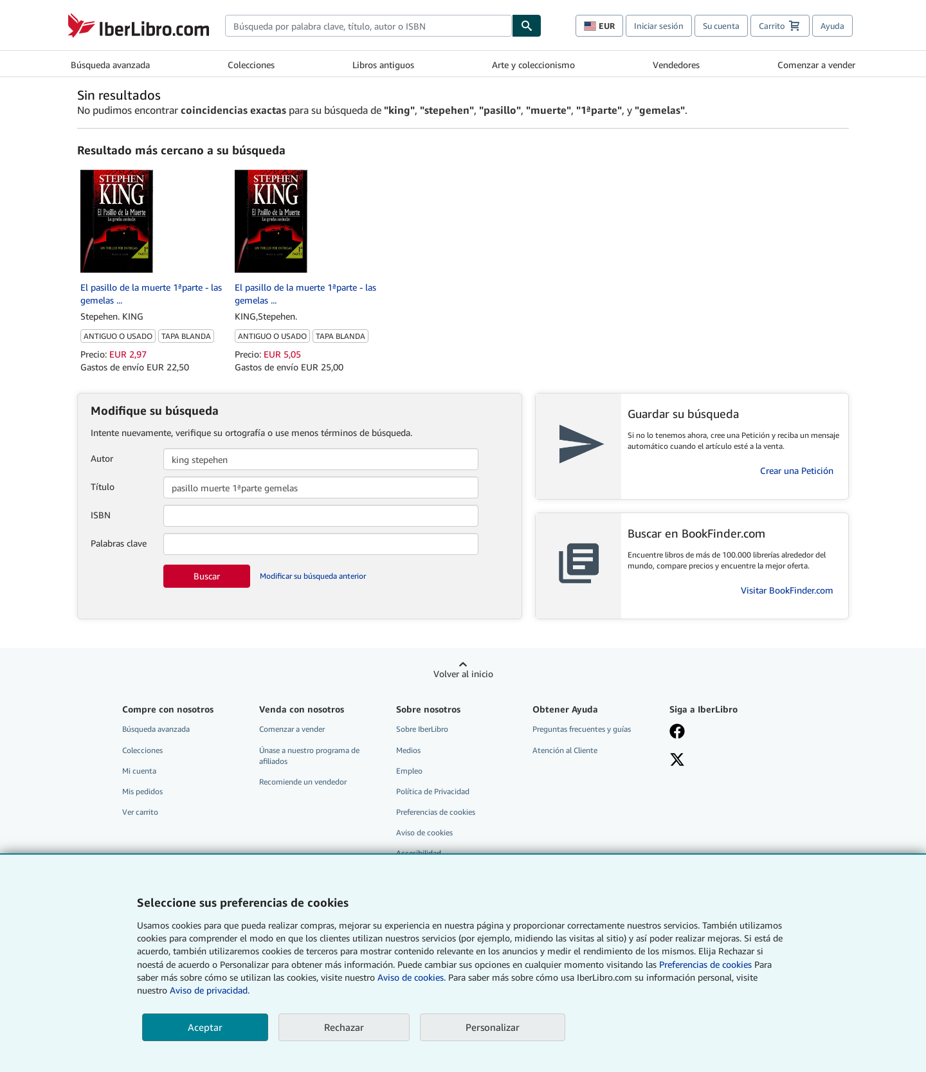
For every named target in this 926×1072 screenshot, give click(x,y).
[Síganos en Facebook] (728, 732)
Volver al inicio (463, 673)
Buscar (207, 575)
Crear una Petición (796, 470)
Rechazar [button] (344, 1027)
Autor (102, 458)
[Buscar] (527, 26)
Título (102, 486)
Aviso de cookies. (411, 977)
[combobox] (368, 26)
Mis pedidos (142, 791)
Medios (408, 750)
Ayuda (832, 26)
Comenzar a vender (816, 64)
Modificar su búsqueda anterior (313, 576)
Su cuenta (721, 26)
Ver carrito (140, 812)
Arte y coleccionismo (533, 64)
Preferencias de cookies (705, 964)
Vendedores (676, 64)
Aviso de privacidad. (210, 990)
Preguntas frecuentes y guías (581, 729)
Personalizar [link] (493, 1027)
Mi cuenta (139, 771)
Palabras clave (119, 543)
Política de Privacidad (432, 791)
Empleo (409, 771)
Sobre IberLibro (422, 729)
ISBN (101, 514)
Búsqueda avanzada (110, 64)
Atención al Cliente (564, 750)
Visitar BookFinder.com (787, 590)
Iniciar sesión (659, 26)
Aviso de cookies (424, 832)
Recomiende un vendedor (303, 781)
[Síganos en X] (728, 761)
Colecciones (251, 64)
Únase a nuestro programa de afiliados (309, 755)
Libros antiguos (383, 64)
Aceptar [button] (205, 1027)
